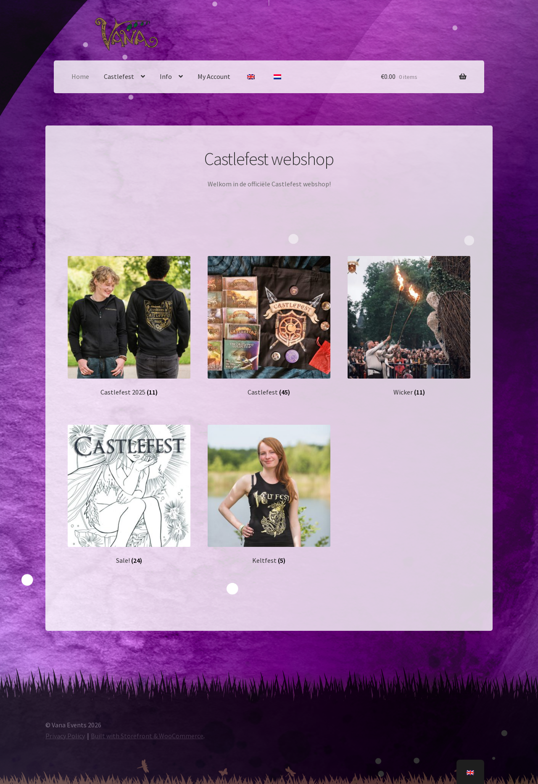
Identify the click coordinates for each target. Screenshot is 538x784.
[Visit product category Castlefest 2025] (129, 326)
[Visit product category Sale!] (129, 495)
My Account (214, 76)
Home (80, 76)
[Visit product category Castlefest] (269, 326)
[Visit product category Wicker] (409, 326)
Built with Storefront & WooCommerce (147, 736)
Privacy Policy (65, 736)
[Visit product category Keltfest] (269, 495)
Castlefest (119, 76)
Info (166, 76)
